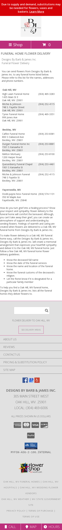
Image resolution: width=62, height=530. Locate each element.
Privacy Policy (16, 510)
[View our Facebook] (25, 382)
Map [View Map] (31, 527)
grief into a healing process (33, 207)
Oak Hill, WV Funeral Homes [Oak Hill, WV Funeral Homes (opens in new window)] (21, 481)
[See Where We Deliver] (31, 329)
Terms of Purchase (40, 510)
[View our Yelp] (37, 382)
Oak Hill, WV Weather (15, 499)
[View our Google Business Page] (31, 382)
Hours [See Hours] (52, 527)
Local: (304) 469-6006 (31, 408)
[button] (31, 446)
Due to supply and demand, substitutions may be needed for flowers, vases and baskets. (31, 7)
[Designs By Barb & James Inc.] (31, 35)
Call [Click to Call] (10, 527)
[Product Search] (32, 310)
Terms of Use (31, 516)
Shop (15, 44)
